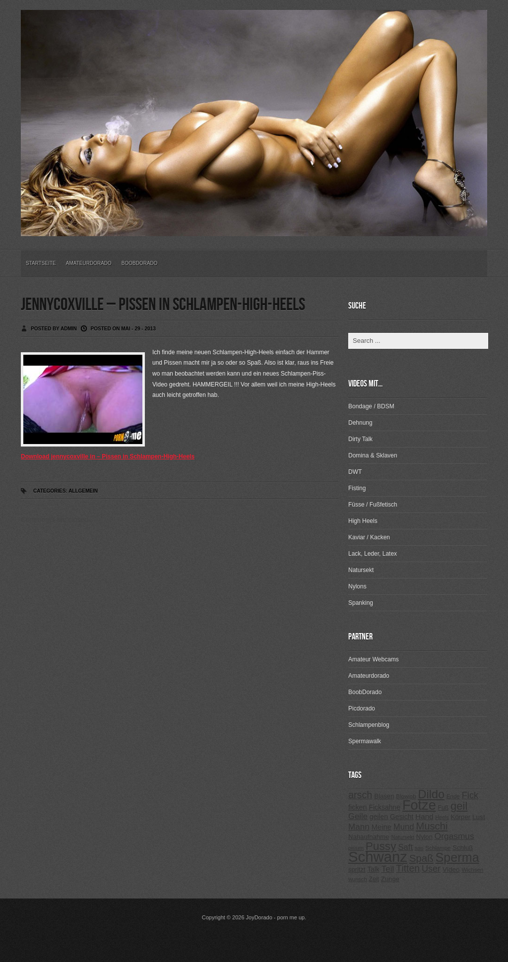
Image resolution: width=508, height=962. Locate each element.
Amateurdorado (89, 263)
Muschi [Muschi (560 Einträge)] (431, 826)
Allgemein (83, 491)
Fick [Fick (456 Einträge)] (470, 795)
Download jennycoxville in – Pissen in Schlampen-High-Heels (107, 456)
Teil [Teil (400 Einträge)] (387, 869)
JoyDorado (259, 917)
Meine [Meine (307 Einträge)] (381, 827)
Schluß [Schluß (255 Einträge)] (462, 847)
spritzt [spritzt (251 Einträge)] (357, 869)
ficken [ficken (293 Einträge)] (357, 807)
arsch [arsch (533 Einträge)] (360, 794)
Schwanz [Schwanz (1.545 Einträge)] (377, 856)
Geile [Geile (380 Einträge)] (358, 816)
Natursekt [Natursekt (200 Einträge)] (402, 837)
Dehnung (360, 422)
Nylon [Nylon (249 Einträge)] (424, 836)
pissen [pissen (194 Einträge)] (356, 848)
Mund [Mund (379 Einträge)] (403, 827)
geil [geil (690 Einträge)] (458, 806)
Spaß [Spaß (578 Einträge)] (421, 858)
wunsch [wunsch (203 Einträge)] (357, 879)
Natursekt (361, 570)
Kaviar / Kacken (369, 537)
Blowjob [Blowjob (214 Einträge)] (406, 796)
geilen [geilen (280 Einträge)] (379, 817)
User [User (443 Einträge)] (431, 869)
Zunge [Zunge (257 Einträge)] (390, 879)
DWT (355, 471)
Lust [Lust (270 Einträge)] (478, 817)
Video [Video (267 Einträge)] (451, 869)
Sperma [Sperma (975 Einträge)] (457, 857)
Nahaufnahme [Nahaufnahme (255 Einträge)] (368, 836)
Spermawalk (364, 741)
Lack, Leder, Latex (372, 553)
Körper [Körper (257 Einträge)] (460, 817)
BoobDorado (140, 263)
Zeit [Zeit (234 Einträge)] (374, 879)
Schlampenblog (368, 724)
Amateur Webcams (373, 659)
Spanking (360, 602)
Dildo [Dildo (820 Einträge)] (431, 794)
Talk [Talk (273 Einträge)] (373, 869)
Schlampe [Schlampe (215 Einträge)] (437, 848)
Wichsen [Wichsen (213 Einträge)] (472, 870)
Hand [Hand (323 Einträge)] (424, 816)
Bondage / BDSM (371, 406)
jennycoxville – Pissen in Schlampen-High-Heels (163, 305)
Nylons (357, 586)
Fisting (357, 488)
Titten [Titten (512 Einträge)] (408, 868)
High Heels (363, 520)
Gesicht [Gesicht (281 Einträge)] (401, 817)
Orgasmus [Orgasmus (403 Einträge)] (454, 836)
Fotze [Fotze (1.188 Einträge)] (419, 805)
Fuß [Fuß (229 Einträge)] (443, 807)
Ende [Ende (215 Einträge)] (453, 796)
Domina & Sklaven (372, 455)
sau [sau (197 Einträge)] (419, 848)
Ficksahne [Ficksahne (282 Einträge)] (384, 807)
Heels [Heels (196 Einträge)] (442, 817)
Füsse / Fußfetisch (372, 504)
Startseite (41, 263)
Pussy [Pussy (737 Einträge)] (381, 845)
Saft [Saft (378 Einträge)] (405, 847)
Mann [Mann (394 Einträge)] (359, 827)
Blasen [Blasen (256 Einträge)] (384, 796)
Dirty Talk (360, 439)
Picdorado (361, 708)
